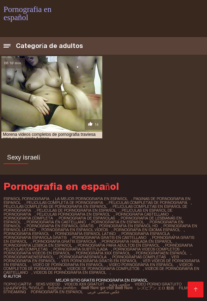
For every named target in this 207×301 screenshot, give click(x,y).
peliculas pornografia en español (73, 214)
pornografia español (26, 233)
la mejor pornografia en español (91, 199)
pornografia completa (28, 218)
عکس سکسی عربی (103, 292)
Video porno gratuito (158, 284)
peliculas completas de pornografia (148, 202)
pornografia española (145, 233)
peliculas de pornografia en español (76, 210)
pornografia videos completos (146, 249)
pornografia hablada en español (137, 241)
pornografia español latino (85, 233)
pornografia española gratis (35, 237)
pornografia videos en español (37, 253)
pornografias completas (139, 257)
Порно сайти (17, 284)
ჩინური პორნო (62, 288)
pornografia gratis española (64, 241)
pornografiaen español (161, 253)
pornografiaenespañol (29, 257)
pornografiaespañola (82, 257)
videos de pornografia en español (70, 272)
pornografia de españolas (87, 218)
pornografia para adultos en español (118, 245)
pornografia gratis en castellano (109, 237)
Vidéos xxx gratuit (84, 284)
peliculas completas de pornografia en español (55, 206)
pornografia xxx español (103, 253)
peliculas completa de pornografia (64, 202)
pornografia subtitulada (80, 249)
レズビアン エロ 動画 (155, 288)
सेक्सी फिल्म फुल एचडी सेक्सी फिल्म (107, 288)
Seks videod (48, 284)
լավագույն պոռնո (23, 288)
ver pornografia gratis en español (99, 261)
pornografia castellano (142, 214)
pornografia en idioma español (147, 230)
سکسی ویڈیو (119, 284)
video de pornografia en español (68, 265)
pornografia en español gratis (59, 226)
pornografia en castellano (56, 222)
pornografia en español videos (74, 230)
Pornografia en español (57, 292)
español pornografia (26, 199)
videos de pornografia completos (103, 268)
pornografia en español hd (128, 226)
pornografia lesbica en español (38, 245)
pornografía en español (117, 222)
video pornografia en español (141, 265)
